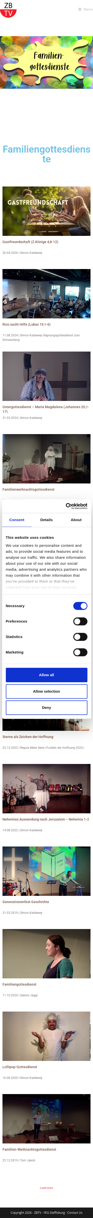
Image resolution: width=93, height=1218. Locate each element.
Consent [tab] (16, 520)
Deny (46, 707)
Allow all (46, 675)
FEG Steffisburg (54, 1213)
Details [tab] (46, 520)
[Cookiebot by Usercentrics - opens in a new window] (66, 506)
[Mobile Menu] (85, 9)
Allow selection (46, 691)
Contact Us (75, 1213)
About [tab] (76, 520)
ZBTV (37, 1213)
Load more (46, 1188)
